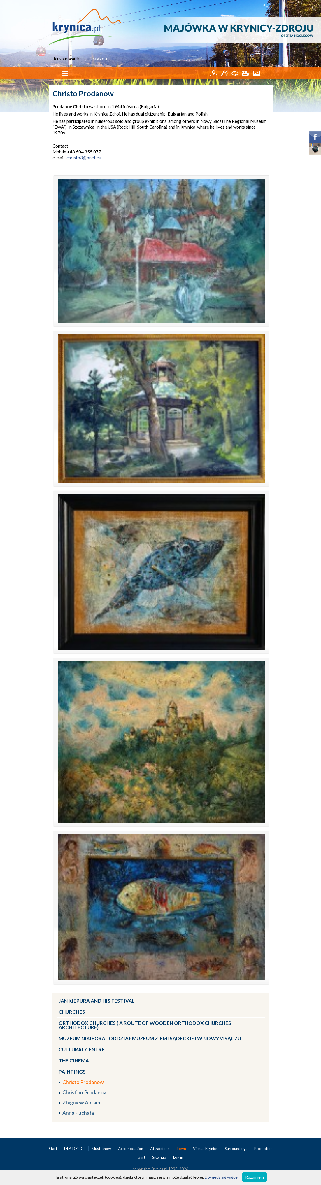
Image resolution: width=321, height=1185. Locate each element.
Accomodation (131, 1148)
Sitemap (159, 1157)
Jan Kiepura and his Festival (97, 1001)
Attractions (160, 1148)
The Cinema (74, 1061)
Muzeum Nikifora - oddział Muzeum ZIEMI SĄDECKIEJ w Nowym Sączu (150, 1038)
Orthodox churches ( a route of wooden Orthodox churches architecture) (145, 1025)
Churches (72, 1012)
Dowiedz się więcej (221, 1176)
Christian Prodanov (84, 1092)
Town (181, 1148)
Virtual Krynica (206, 1148)
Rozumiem (254, 1176)
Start (53, 1148)
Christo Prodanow (83, 1082)
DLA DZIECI (74, 1148)
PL (265, 5)
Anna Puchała (78, 1112)
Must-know (102, 1148)
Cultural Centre (82, 1049)
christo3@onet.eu (83, 157)
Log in (178, 1157)
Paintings (72, 1072)
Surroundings (236, 1148)
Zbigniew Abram (81, 1102)
